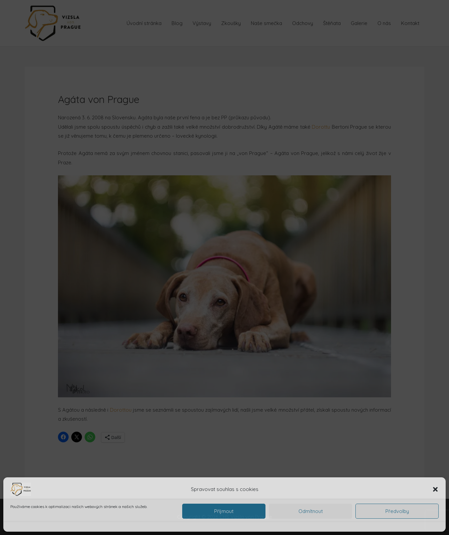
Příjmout (223, 511)
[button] (435, 489)
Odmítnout (310, 511)
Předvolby (397, 511)
